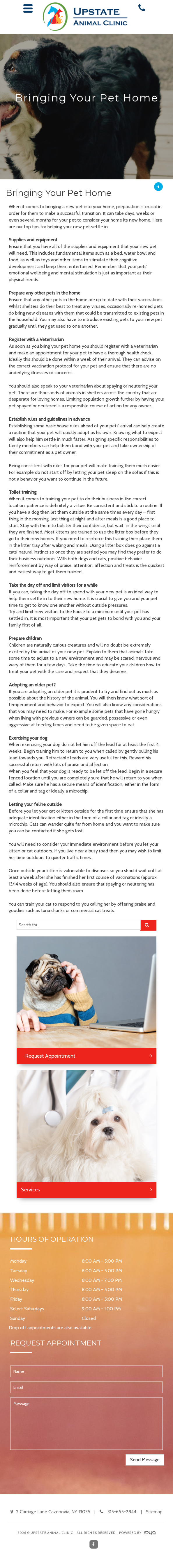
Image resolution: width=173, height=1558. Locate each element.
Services (30, 1189)
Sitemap (154, 1511)
